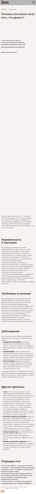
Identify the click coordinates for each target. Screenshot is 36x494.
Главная (3, 9)
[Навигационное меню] (33, 2)
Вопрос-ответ (13, 9)
